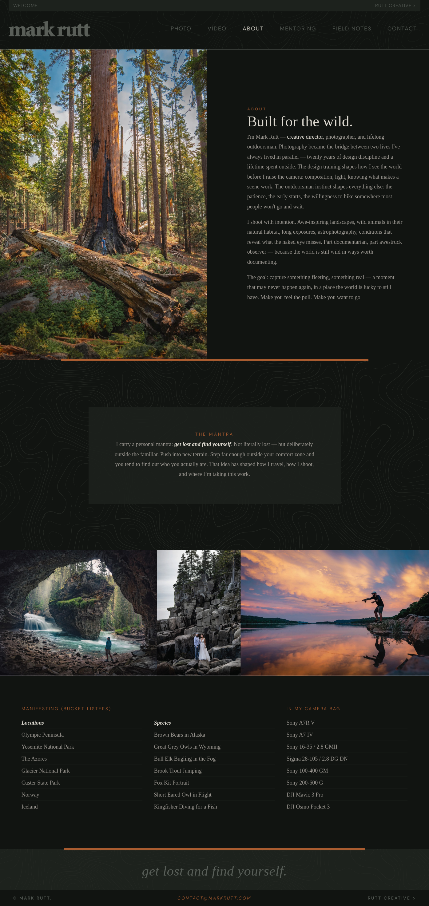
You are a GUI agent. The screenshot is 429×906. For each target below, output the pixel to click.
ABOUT (253, 28)
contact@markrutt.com (214, 898)
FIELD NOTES (351, 28)
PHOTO (181, 28)
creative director (305, 137)
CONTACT (402, 28)
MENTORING (298, 28)
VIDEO (217, 28)
